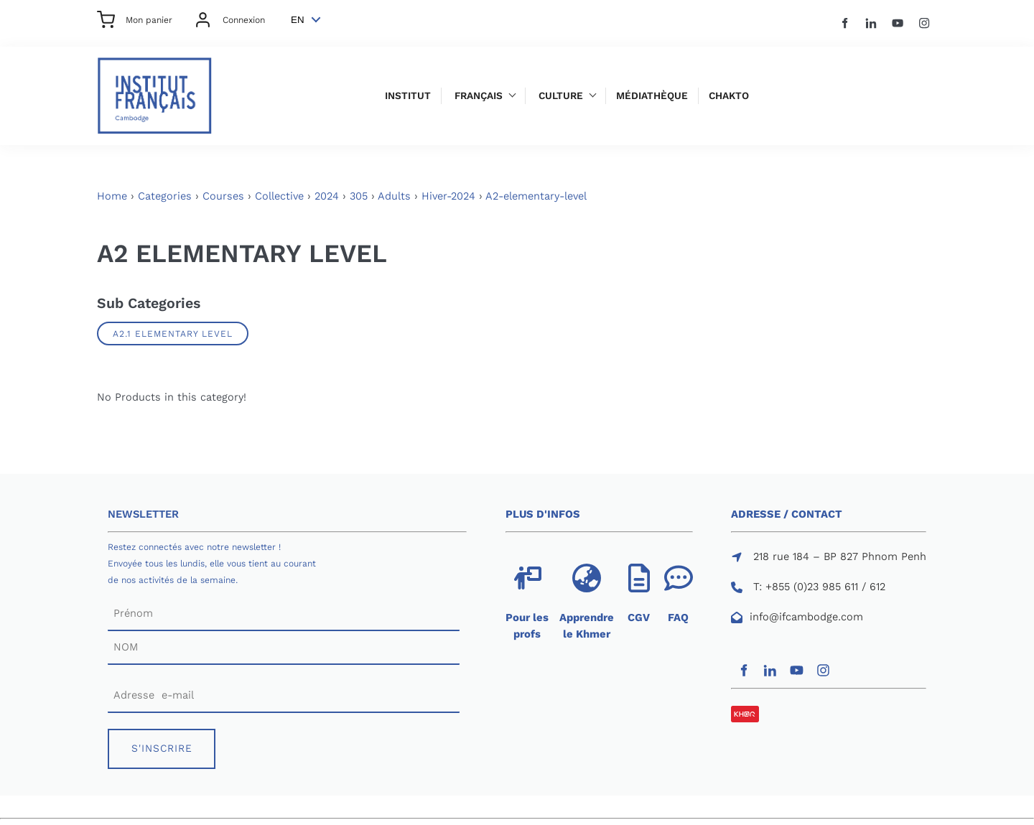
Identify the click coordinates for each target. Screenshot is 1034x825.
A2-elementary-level (536, 196)
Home (112, 196)
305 (359, 196)
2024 (327, 196)
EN (297, 19)
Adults (394, 196)
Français (479, 96)
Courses (223, 196)
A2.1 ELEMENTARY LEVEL (173, 333)
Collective (279, 196)
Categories (165, 196)
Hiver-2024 (448, 196)
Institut (408, 96)
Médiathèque (652, 96)
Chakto (729, 96)
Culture (561, 96)
